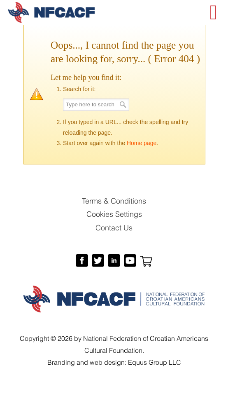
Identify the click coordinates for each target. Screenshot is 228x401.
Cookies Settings (114, 213)
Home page (141, 143)
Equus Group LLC (154, 361)
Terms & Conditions (114, 200)
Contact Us (114, 227)
